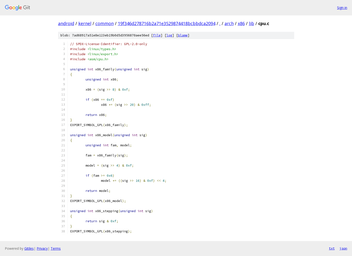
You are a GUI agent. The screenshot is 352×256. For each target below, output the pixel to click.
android (66, 23)
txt (332, 248)
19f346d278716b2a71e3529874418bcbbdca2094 (166, 23)
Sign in (342, 7)
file (157, 35)
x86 (241, 23)
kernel (84, 23)
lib (251, 23)
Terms (56, 248)
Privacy (42, 248)
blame (183, 35)
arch (229, 23)
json (343, 248)
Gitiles (29, 248)
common (104, 23)
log (169, 35)
